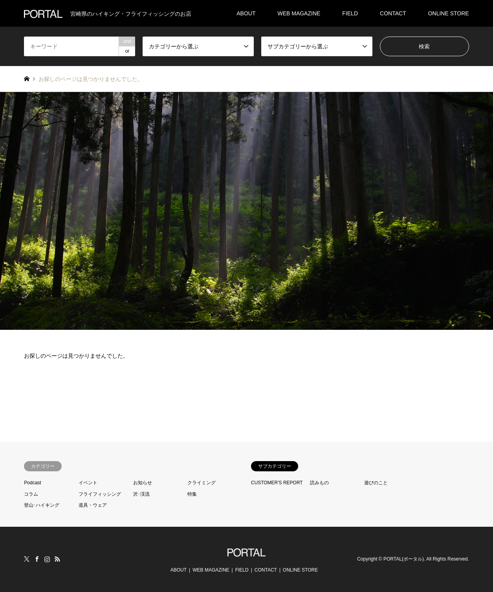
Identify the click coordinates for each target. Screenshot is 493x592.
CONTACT (393, 13)
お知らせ (142, 482)
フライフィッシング (100, 494)
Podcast (32, 482)
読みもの (319, 482)
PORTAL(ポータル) (403, 559)
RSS (57, 559)
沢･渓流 (141, 494)
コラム (31, 494)
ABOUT (245, 13)
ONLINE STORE (448, 13)
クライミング (201, 482)
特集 (192, 494)
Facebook (37, 559)
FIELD (350, 13)
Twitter (26, 559)
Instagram (47, 559)
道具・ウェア (93, 505)
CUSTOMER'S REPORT (277, 482)
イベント (88, 482)
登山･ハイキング (41, 505)
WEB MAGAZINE (298, 13)
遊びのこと (376, 482)
